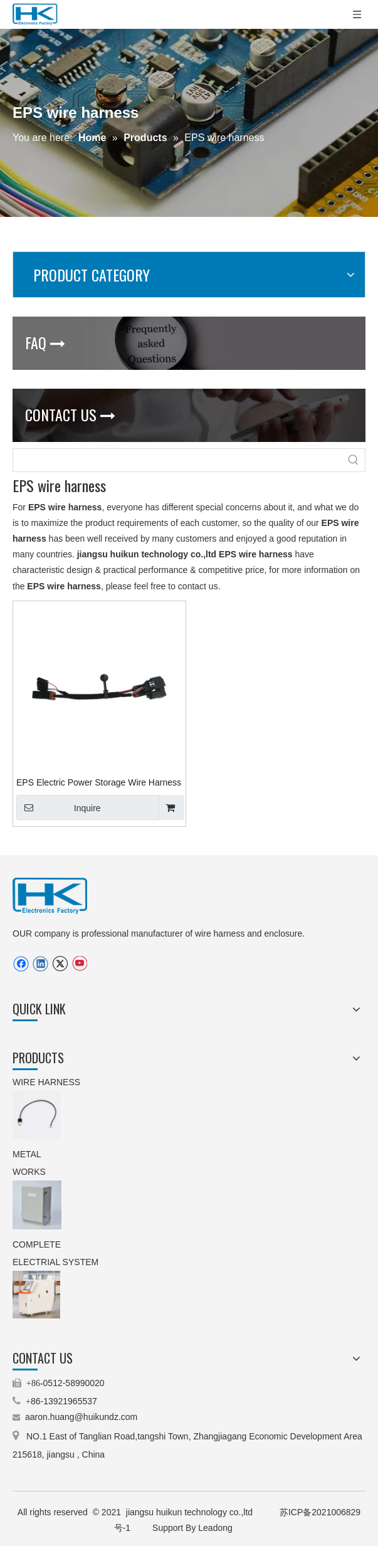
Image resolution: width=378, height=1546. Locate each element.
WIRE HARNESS (46, 1082)
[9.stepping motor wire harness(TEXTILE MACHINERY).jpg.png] (37, 1115)
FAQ (45, 342)
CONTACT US (70, 414)
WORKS (29, 1172)
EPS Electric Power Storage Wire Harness (98, 782)
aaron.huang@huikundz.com (81, 1417)
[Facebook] (21, 964)
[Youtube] (79, 964)
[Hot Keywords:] (353, 460)
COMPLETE (38, 1244)
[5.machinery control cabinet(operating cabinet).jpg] (36, 1294)
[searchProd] (177, 460)
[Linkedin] (40, 964)
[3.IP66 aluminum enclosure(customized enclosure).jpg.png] (37, 1205)
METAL (28, 1154)
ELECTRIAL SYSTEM (55, 1262)
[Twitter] (60, 964)
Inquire (58, 807)
